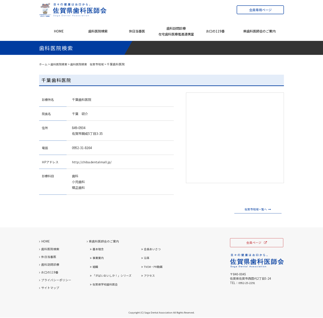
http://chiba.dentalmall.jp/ (92, 162)
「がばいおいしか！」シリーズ (110, 276)
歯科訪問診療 (49, 264)
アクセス (148, 276)
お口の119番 (215, 31)
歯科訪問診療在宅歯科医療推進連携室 (176, 31)
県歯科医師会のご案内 (259, 31)
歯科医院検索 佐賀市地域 (90, 64)
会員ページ (256, 243)
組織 (94, 267)
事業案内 (97, 258)
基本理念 (97, 249)
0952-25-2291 (248, 283)
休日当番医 (137, 31)
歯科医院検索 (98, 31)
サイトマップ (49, 288)
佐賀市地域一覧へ (258, 209)
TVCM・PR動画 (152, 267)
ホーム (43, 64)
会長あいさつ (151, 249)
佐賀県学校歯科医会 (104, 285)
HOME (59, 31)
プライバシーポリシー (55, 280)
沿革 (145, 258)
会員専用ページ (260, 10)
